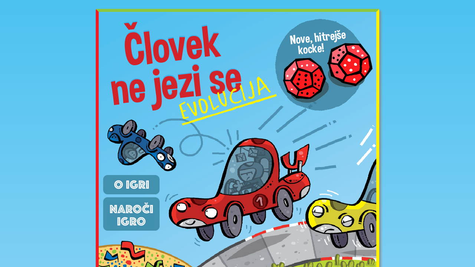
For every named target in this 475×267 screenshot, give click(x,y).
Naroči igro (131, 214)
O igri (131, 184)
